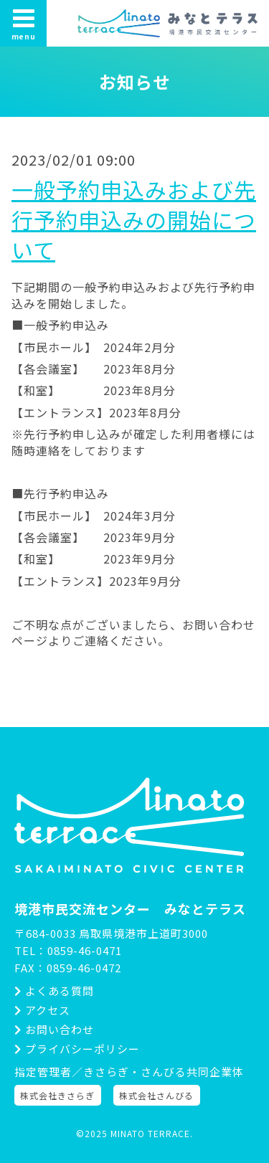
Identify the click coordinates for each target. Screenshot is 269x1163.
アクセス (42, 1009)
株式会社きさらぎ (57, 1095)
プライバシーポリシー (77, 1048)
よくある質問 (54, 990)
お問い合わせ (54, 1029)
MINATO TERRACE (150, 1133)
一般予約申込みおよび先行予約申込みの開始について (133, 219)
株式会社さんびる (156, 1095)
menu (24, 24)
